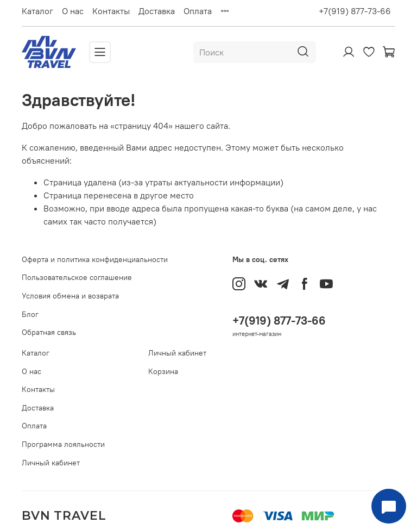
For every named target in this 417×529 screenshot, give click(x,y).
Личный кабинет (51, 463)
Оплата (198, 10)
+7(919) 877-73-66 (355, 10)
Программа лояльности (63, 444)
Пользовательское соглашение (77, 277)
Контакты (111, 10)
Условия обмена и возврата (70, 296)
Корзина (163, 371)
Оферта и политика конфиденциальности (95, 259)
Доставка (156, 10)
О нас (73, 10)
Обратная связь (49, 332)
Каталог (37, 10)
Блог (30, 314)
